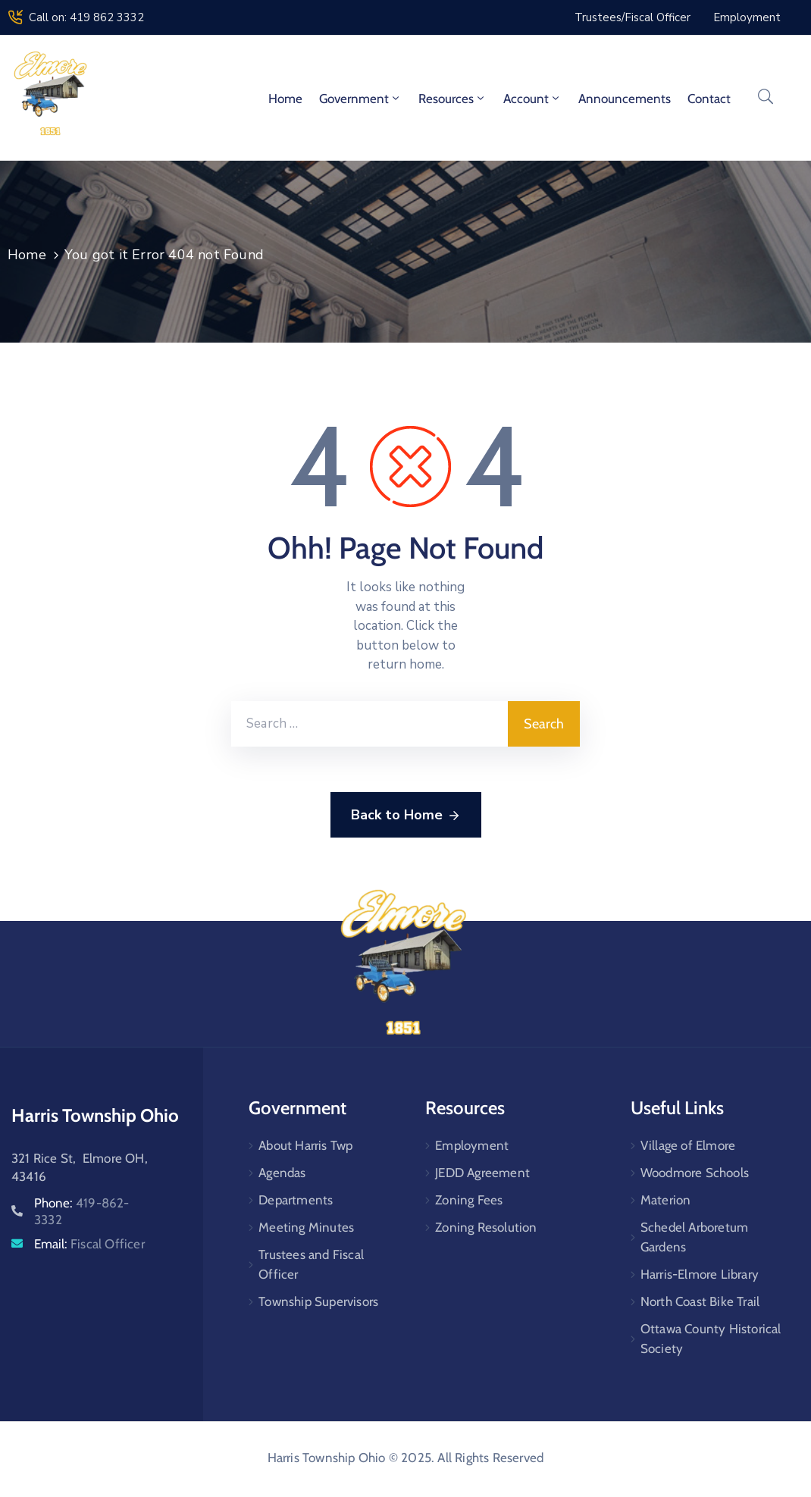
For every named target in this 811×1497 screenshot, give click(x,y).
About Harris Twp (305, 1145)
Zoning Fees (469, 1199)
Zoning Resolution (486, 1227)
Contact (709, 98)
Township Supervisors (318, 1301)
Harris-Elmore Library (699, 1274)
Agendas (281, 1172)
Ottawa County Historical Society (710, 1338)
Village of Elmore (687, 1145)
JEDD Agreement (482, 1172)
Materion (665, 1199)
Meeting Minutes (306, 1227)
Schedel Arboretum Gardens (694, 1237)
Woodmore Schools (694, 1172)
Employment (472, 1145)
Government (360, 98)
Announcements (624, 98)
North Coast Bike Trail (699, 1301)
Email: (89, 1243)
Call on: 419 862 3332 (86, 17)
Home (285, 98)
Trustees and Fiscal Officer (311, 1264)
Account (532, 98)
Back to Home (406, 815)
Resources (452, 98)
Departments (295, 1199)
